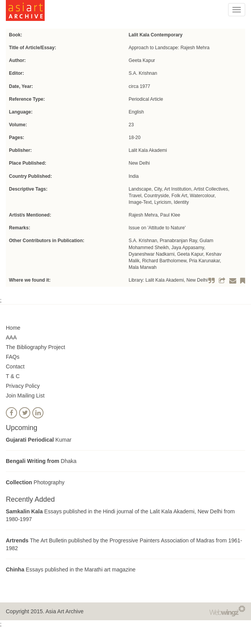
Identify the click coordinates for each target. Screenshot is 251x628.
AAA (11, 337)
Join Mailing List (25, 395)
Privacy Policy (23, 386)
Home (13, 328)
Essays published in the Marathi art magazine (71, 569)
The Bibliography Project (35, 347)
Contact (15, 366)
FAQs (12, 357)
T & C (13, 376)
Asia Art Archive (64, 611)
